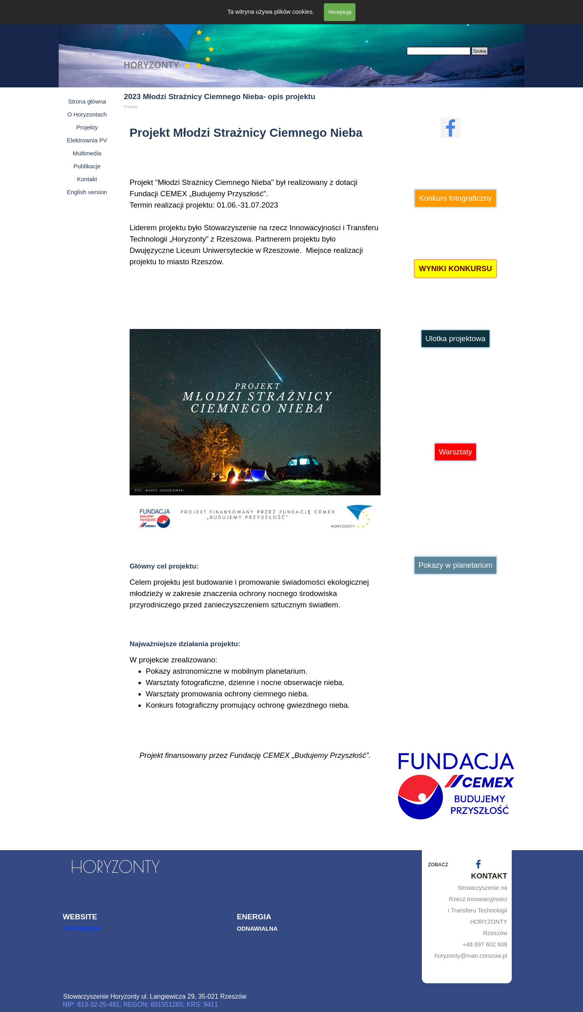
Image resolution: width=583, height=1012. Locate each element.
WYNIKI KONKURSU (455, 268)
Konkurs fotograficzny (455, 198)
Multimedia (87, 153)
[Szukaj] (438, 51)
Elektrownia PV (87, 140)
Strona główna (87, 101)
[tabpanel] (255, 218)
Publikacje (87, 166)
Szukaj (479, 51)
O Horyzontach (87, 114)
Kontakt (87, 179)
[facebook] (450, 128)
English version (87, 192)
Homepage (81, 928)
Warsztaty (455, 452)
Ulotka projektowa (455, 338)
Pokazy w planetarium (456, 565)
